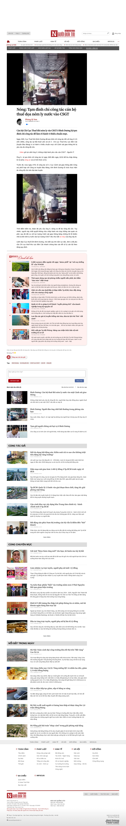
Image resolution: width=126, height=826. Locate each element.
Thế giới (20, 764)
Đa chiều (96, 41)
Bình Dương (15, 363)
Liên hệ (10, 33)
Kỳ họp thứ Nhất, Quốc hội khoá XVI (25, 45)
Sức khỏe (95, 756)
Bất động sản (59, 753)
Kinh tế (53, 41)
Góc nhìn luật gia (44, 48)
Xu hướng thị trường (62, 764)
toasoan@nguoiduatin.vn (14, 820)
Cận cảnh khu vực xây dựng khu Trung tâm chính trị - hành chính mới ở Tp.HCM (56, 505)
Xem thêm (46, 537)
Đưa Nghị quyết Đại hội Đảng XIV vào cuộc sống (52, 45)
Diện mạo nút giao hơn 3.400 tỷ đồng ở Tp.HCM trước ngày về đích (57, 470)
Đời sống (81, 41)
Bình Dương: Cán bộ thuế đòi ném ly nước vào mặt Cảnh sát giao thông (58, 393)
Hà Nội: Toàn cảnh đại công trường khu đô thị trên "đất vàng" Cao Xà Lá (57, 651)
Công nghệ (59, 769)
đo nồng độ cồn (24, 363)
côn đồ (43, 363)
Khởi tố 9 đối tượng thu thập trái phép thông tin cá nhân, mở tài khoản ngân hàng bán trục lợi (58, 604)
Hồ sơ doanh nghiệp (62, 761)
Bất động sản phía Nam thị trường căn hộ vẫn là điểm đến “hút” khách (58, 523)
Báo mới (115, 794)
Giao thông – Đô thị (80, 764)
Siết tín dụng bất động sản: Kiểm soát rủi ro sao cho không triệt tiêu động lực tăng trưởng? (58, 453)
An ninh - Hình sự (92, 48)
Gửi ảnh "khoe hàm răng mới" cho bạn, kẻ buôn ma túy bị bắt (57, 551)
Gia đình (95, 753)
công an (27, 160)
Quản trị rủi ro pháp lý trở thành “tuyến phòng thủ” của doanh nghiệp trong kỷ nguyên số (55, 305)
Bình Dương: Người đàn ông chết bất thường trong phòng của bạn (57, 410)
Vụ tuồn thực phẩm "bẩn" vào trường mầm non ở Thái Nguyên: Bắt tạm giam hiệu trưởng (57, 586)
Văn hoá (76, 758)
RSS (86, 794)
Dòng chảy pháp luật (26, 48)
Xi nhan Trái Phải (23, 782)
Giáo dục (77, 756)
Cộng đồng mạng (98, 761)
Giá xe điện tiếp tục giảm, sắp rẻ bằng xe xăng (50, 688)
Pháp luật (38, 41)
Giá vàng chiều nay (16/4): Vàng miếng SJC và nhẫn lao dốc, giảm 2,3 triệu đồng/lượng (58, 669)
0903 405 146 (11, 817)
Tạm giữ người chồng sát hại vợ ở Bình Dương (50, 426)
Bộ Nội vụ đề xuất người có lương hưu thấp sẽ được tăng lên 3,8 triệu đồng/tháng (57, 706)
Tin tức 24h (105, 794)
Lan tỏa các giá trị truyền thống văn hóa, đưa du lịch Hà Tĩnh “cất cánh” (57, 317)
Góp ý (17, 33)
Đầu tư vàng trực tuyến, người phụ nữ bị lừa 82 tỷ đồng (54, 621)
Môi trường (77, 761)
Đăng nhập (79, 380)
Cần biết (95, 758)
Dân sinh (77, 753)
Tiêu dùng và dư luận (62, 766)
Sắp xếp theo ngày (82, 387)
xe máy (62, 237)
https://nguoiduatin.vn (12, 800)
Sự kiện (20, 758)
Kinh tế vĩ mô (59, 758)
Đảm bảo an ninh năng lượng (76, 45)
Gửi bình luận (14, 381)
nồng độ (49, 363)
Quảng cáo (25, 33)
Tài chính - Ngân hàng (62, 756)
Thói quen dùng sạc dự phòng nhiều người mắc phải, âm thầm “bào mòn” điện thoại (56, 279)
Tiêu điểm (21, 753)
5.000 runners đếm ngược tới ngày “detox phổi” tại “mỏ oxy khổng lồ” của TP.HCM (57, 263)
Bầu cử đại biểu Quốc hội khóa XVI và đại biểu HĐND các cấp (104, 45)
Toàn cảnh (22, 41)
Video (21, 152)
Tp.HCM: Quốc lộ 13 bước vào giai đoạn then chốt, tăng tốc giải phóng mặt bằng (57, 488)
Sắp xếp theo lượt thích (67, 387)
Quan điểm (21, 780)
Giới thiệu (94, 794)
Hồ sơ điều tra (60, 48)
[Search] (108, 33)
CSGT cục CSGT (35, 363)
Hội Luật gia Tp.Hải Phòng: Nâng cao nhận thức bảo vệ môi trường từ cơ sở (54, 331)
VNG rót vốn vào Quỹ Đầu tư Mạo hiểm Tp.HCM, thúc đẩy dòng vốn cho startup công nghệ (56, 291)
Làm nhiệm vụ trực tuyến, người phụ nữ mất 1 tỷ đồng (54, 568)
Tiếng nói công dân (75, 48)
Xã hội (66, 41)
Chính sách (22, 756)
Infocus (111, 41)
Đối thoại (21, 761)
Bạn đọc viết (22, 785)
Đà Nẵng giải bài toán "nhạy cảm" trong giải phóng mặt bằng (56, 725)
